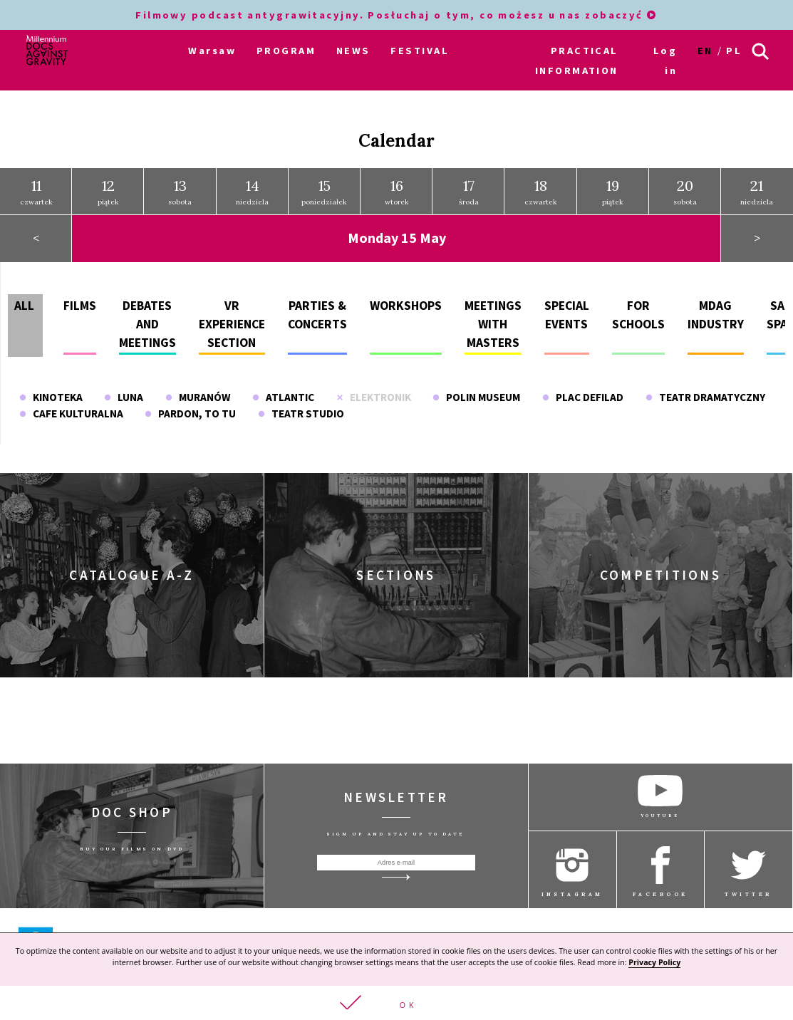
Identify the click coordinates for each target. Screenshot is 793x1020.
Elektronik (373, 397)
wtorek (397, 192)
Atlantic (283, 397)
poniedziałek (324, 192)
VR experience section (232, 323)
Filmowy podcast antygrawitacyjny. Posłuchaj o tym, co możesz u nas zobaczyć (396, 15)
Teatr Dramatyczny (705, 397)
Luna (123, 397)
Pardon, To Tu (190, 413)
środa (469, 192)
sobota (180, 192)
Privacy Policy (654, 962)
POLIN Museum (476, 397)
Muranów (197, 397)
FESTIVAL (419, 50)
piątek (108, 192)
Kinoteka (51, 397)
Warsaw (212, 50)
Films (79, 305)
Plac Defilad (582, 397)
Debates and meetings (147, 323)
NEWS (353, 50)
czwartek (36, 192)
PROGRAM (286, 50)
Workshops (406, 305)
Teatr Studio (301, 413)
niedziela (252, 192)
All (24, 305)
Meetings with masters (493, 323)
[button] (396, 1003)
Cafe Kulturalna (71, 413)
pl (734, 50)
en (705, 50)
